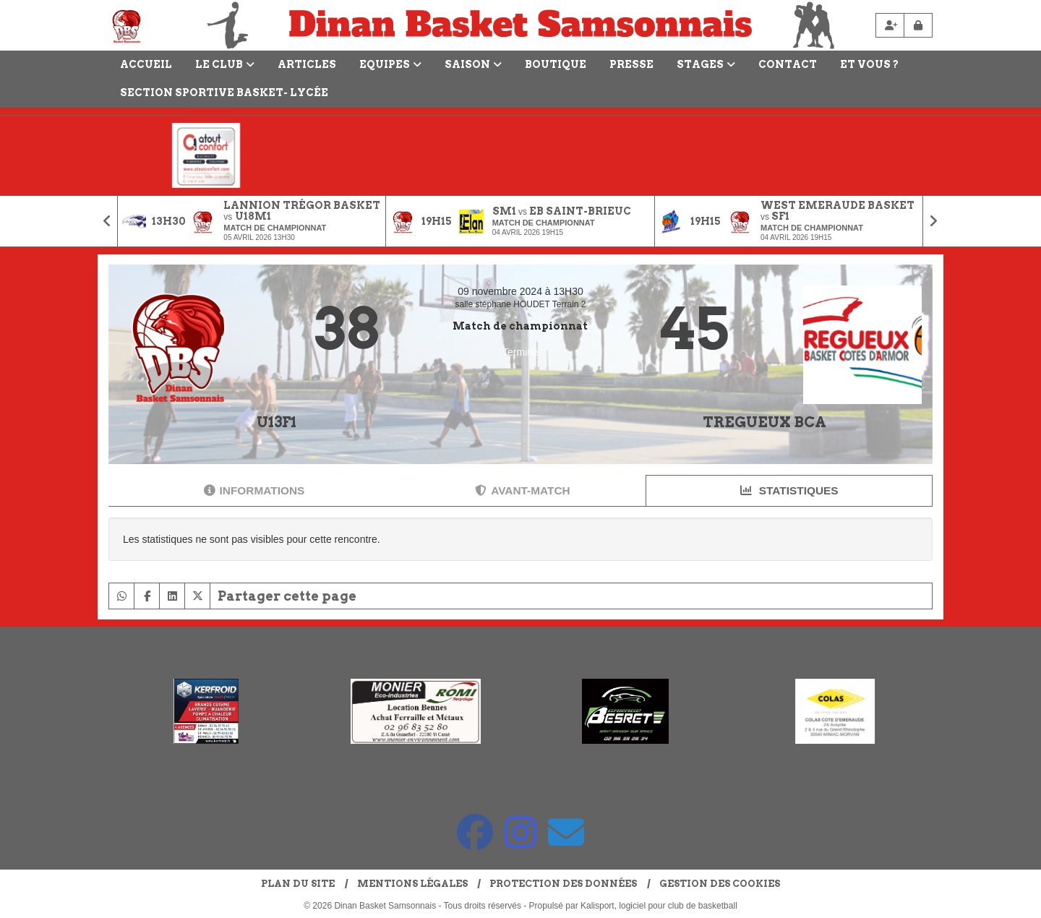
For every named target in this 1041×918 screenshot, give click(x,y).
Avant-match (522, 490)
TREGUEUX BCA (764, 422)
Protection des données (563, 883)
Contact (787, 64)
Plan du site (298, 883)
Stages (706, 64)
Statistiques (789, 490)
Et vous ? (869, 64)
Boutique (555, 64)
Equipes (390, 64)
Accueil (146, 64)
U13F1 (276, 422)
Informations (254, 490)
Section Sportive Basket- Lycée (224, 92)
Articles (307, 64)
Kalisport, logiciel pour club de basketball (659, 906)
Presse (631, 64)
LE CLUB (224, 64)
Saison (473, 64)
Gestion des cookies (719, 883)
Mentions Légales (412, 883)
